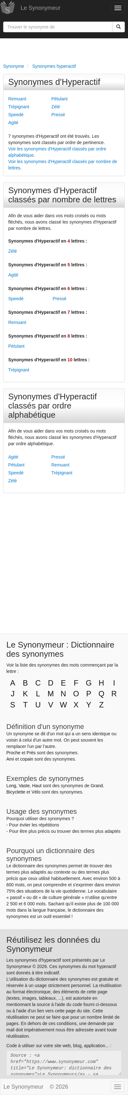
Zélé (55, 106)
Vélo (35, 791)
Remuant (17, 98)
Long (11, 785)
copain (26, 759)
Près (31, 752)
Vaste (24, 785)
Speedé (15, 114)
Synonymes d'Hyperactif (54, 82)
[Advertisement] (64, 49)
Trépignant (18, 106)
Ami (10, 759)
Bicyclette (15, 791)
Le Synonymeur (41, 8)
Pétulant (59, 98)
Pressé (58, 114)
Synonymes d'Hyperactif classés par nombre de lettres (62, 195)
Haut (37, 785)
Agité (13, 122)
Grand (97, 785)
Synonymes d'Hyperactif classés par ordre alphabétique (52, 406)
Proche (13, 752)
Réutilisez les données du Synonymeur (53, 944)
